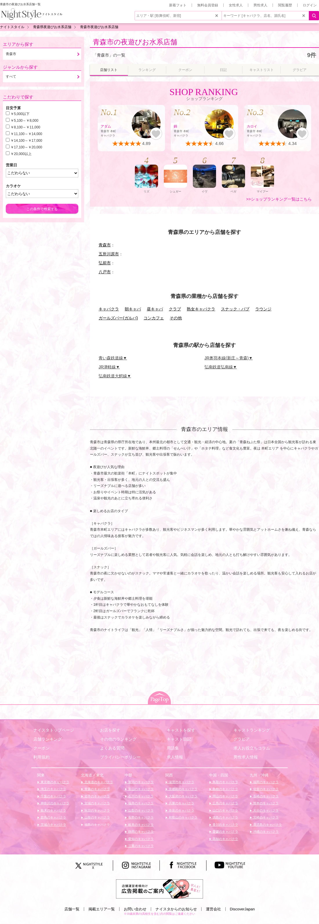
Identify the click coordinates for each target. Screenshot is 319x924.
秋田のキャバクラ (97, 810)
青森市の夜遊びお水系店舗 (135, 42)
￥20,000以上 (21, 154)
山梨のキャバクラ (140, 810)
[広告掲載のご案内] (159, 888)
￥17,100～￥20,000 (26, 147)
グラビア (241, 739)
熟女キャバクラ (201, 309)
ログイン (310, 5)
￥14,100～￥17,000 (26, 141)
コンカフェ (154, 318)
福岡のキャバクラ (265, 782)
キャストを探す (181, 730)
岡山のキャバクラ (225, 796)
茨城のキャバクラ (53, 824)
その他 (176, 318)
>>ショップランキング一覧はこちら (279, 199)
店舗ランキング (47, 739)
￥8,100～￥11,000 (25, 127)
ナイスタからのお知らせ (176, 909)
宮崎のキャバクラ (265, 817)
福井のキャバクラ (140, 803)
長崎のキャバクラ (265, 796)
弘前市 (105, 263)
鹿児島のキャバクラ (267, 824)
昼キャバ (155, 309)
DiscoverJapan (242, 909)
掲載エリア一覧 (101, 909)
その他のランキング (118, 739)
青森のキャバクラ (97, 789)
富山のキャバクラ (140, 789)
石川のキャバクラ (140, 796)
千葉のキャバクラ (53, 796)
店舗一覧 (71, 909)
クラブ (175, 309)
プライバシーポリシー (120, 757)
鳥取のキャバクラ (225, 782)
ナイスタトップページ (53, 730)
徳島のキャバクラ (225, 817)
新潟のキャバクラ (140, 782)
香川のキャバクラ (225, 824)
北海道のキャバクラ (98, 782)
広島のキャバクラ (225, 803)
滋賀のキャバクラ (181, 782)
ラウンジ (263, 309)
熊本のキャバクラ (265, 803)
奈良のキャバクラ (181, 810)
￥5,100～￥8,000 (24, 121)
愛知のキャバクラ (140, 839)
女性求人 (236, 5)
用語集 (173, 748)
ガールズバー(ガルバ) (118, 318)
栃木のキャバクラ (53, 810)
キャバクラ (109, 309)
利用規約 (41, 757)
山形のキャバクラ (97, 817)
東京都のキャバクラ (54, 782)
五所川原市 (109, 254)
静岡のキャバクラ (140, 831)
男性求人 (260, 5)
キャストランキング (251, 730)
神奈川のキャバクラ (54, 803)
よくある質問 (112, 748)
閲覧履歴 (285, 5)
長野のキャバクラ (140, 817)
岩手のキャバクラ (97, 796)
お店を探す (110, 730)
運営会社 (213, 909)
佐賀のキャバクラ (265, 789)
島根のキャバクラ (225, 789)
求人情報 (175, 757)
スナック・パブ (235, 309)
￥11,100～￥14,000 (26, 134)
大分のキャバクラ (265, 810)
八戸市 (105, 272)
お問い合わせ (135, 909)
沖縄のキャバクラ (265, 831)
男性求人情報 (245, 757)
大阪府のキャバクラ (182, 796)
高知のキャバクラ (225, 839)
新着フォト (177, 5)
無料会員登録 (207, 5)
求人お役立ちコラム (251, 748)
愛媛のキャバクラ (225, 831)
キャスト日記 (179, 739)
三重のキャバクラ (140, 845)
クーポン (41, 748)
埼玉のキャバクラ (53, 789)
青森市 (105, 245)
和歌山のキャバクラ (182, 817)
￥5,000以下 (20, 114)
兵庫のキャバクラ (181, 803)
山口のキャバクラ (225, 810)
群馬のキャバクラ (53, 817)
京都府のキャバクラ (182, 789)
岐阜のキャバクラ (140, 824)
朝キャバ (133, 309)
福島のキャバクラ (97, 824)
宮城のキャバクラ (97, 803)
